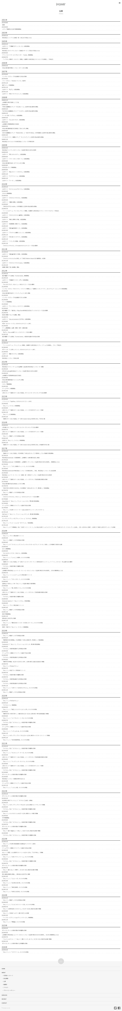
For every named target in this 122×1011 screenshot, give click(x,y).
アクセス (5, 987)
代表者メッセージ (8, 975)
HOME (3, 968)
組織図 (5, 984)
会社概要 (5, 978)
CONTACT (4, 1003)
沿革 (4, 981)
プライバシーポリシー (9, 990)
